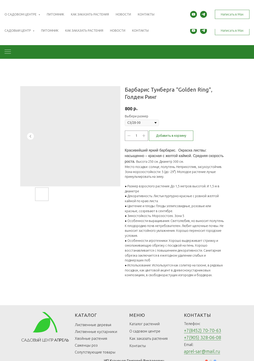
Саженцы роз (86, 345)
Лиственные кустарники (96, 332)
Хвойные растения (91, 338)
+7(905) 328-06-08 (202, 337)
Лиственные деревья (93, 325)
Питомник (49, 30)
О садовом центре (144, 331)
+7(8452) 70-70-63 (202, 330)
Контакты (140, 30)
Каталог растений (144, 324)
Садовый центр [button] (18, 30)
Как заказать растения (84, 30)
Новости (117, 30)
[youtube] (193, 30)
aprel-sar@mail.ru (202, 351)
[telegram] (203, 30)
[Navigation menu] (8, 52)
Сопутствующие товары (95, 352)
